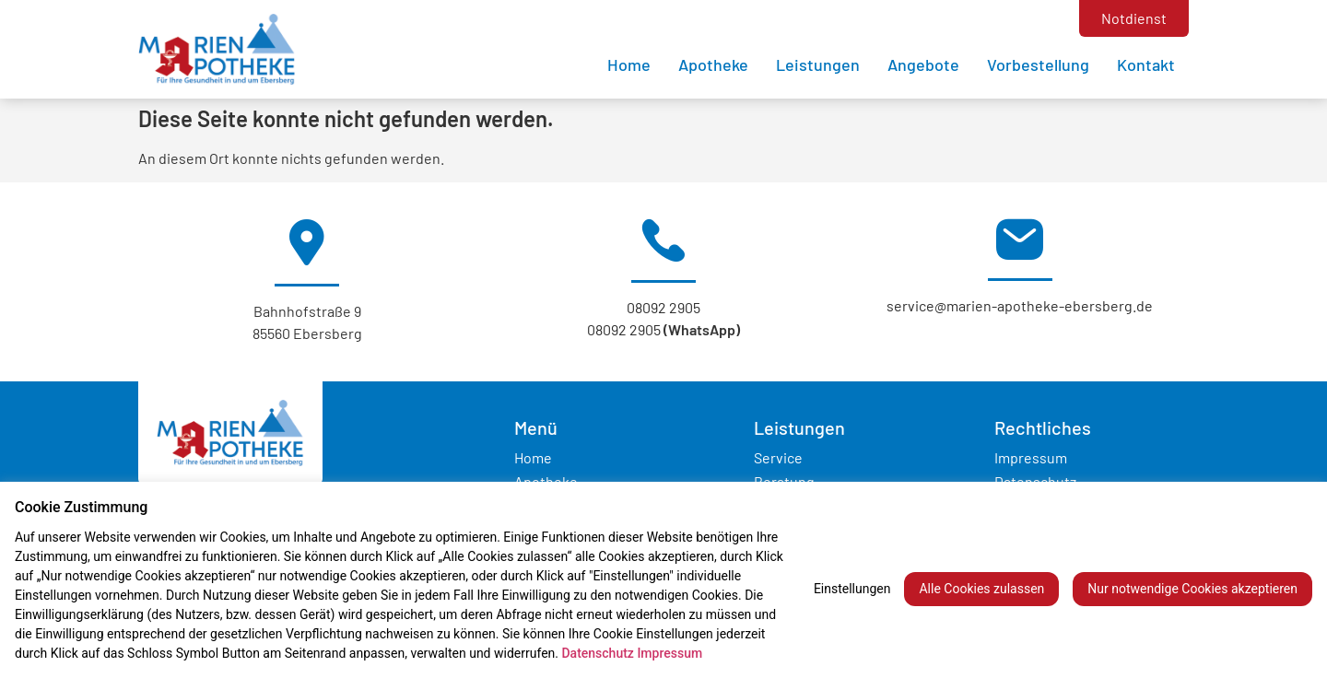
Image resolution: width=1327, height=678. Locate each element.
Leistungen (818, 64)
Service (778, 457)
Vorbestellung (1038, 64)
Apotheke (713, 64)
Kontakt (1146, 64)
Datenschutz (597, 653)
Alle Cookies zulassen (981, 588)
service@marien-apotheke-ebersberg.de (1020, 305)
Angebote (923, 64)
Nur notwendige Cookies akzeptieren (1192, 588)
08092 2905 (663, 307)
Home (629, 64)
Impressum (1030, 457)
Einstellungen (852, 588)
